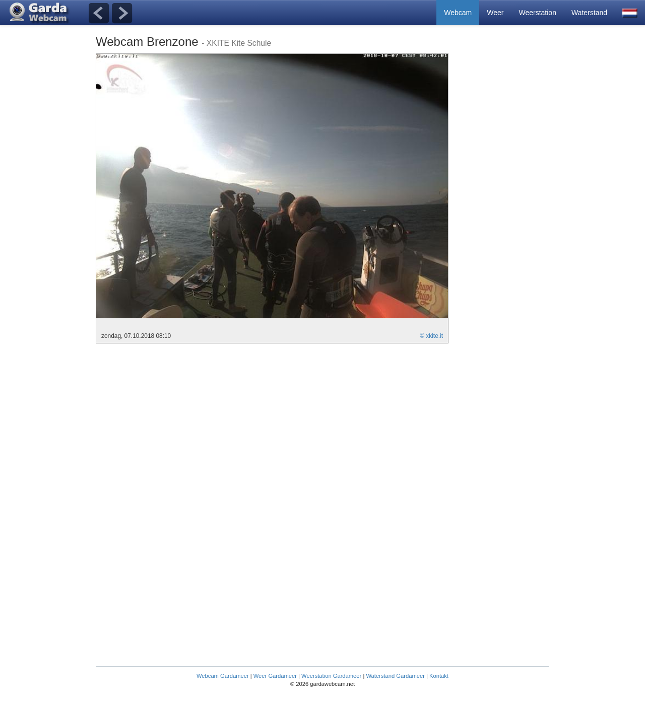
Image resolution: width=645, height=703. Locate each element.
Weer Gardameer (275, 676)
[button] (630, 12)
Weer (495, 13)
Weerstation (537, 13)
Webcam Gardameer (223, 676)
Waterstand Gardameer (395, 676)
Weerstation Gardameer (331, 676)
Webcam (458, 13)
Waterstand (589, 13)
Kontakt (438, 676)
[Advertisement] (509, 204)
